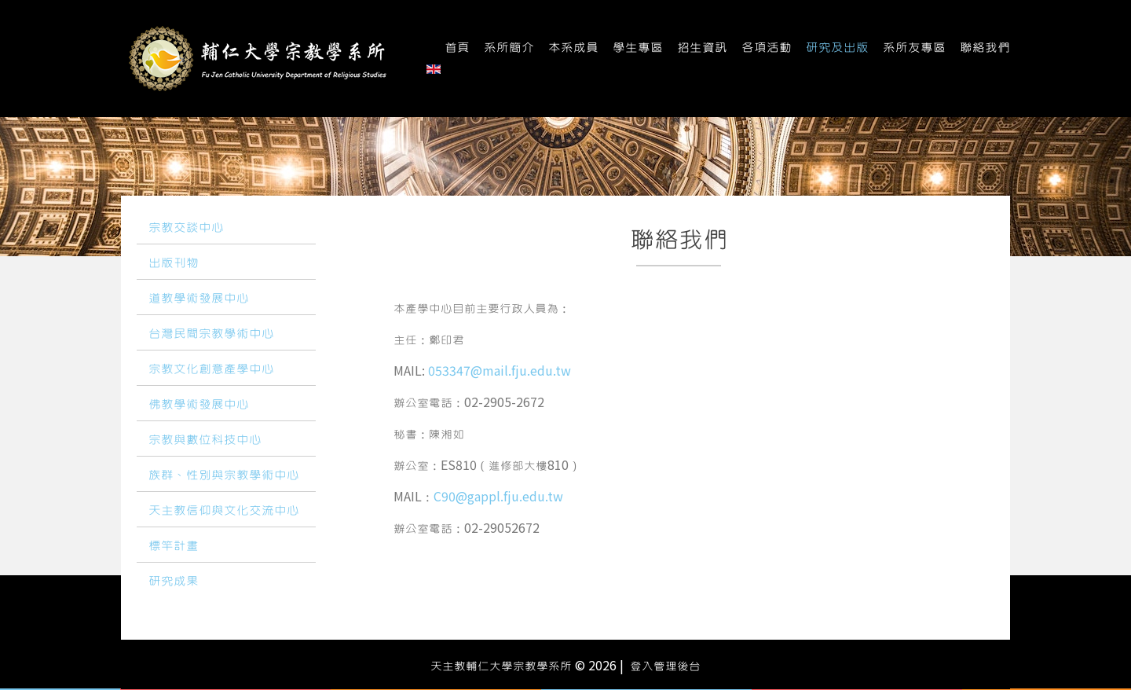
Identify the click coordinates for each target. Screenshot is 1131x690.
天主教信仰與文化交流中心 (223, 511)
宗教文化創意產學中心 (211, 369)
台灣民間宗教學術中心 (211, 334)
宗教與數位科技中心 (205, 440)
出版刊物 (173, 263)
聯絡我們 (985, 48)
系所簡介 (509, 48)
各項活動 (766, 48)
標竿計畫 (173, 546)
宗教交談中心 (186, 228)
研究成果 (173, 581)
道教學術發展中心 (198, 298)
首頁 (457, 48)
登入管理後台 (665, 666)
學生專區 (638, 48)
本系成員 (573, 48)
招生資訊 (702, 48)
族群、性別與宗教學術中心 (223, 475)
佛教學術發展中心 (198, 404)
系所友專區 (914, 48)
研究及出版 (837, 48)
